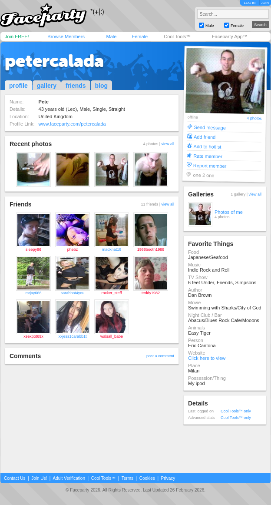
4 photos (254, 118)
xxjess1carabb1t (72, 336)
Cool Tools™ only (236, 411)
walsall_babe (111, 336)
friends (76, 85)
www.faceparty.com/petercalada (72, 123)
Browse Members (66, 36)
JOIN (265, 3)
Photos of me (229, 212)
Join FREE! (17, 36)
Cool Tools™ (177, 36)
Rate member (207, 156)
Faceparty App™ (230, 36)
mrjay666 (33, 293)
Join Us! (39, 478)
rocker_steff (112, 293)
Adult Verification (69, 478)
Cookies (147, 478)
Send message (210, 127)
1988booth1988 (151, 249)
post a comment (160, 356)
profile (18, 85)
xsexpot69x (33, 336)
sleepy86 (33, 249)
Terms (127, 478)
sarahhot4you (73, 293)
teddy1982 (151, 293)
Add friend (204, 137)
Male (111, 36)
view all (167, 144)
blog (101, 85)
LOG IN (249, 3)
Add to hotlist (207, 146)
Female (140, 36)
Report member (210, 165)
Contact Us (14, 478)
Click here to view (206, 358)
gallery (46, 85)
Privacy (168, 478)
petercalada (54, 61)
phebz (72, 249)
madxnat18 (112, 249)
